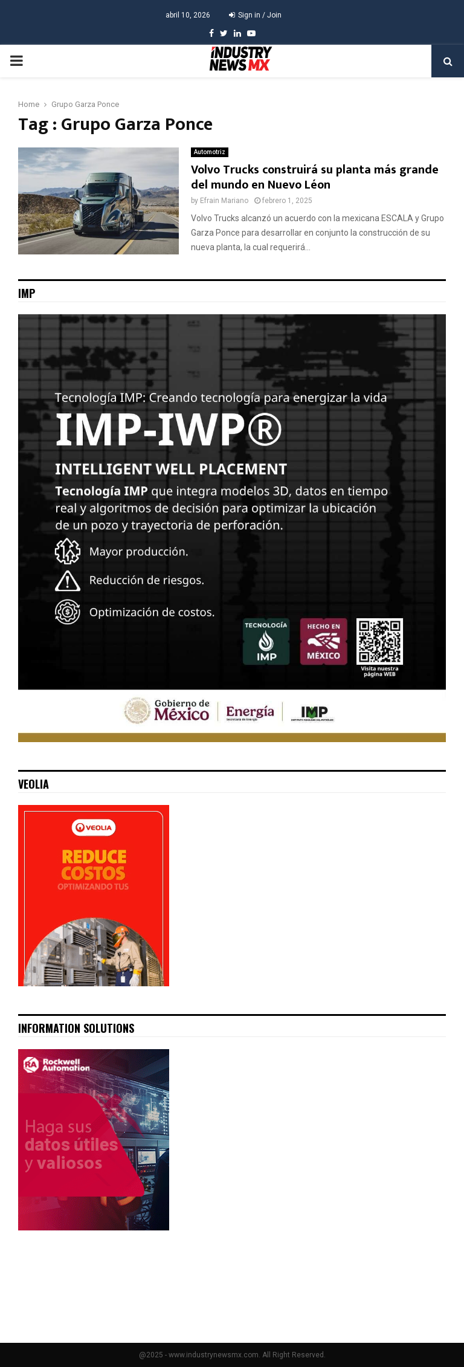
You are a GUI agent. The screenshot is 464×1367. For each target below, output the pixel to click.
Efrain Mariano (224, 200)
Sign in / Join (255, 15)
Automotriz (209, 152)
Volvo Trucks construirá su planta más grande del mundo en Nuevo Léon (315, 177)
